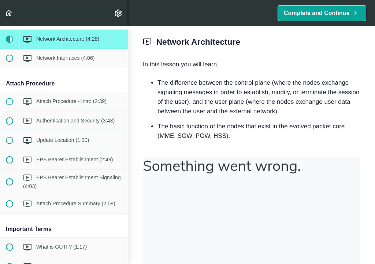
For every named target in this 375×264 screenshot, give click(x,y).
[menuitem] (118, 13)
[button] (9, 13)
